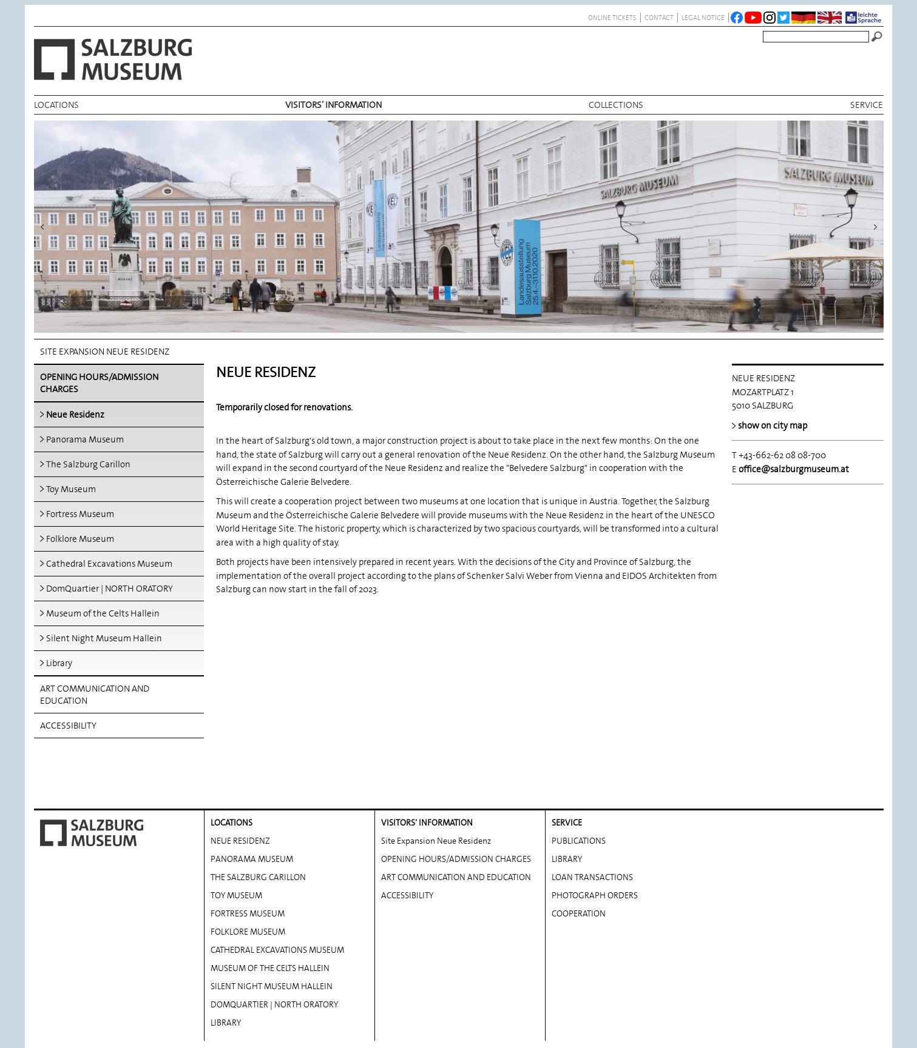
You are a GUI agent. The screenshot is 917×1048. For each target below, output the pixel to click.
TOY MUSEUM (236, 890)
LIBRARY (226, 1017)
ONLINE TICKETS (612, 17)
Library (59, 663)
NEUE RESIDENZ (240, 835)
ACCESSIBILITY (68, 725)
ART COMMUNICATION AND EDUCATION (94, 695)
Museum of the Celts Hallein (103, 613)
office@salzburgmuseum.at (794, 469)
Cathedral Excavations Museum (109, 564)
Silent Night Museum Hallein (104, 638)
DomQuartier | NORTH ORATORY (109, 588)
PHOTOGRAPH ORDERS (595, 890)
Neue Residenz (75, 415)
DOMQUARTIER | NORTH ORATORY (274, 999)
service (866, 105)
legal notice (703, 17)
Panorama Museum (85, 439)
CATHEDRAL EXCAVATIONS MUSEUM (277, 945)
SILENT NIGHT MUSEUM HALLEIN (272, 981)
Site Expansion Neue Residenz (104, 351)
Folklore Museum (80, 539)
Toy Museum (71, 489)
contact (659, 17)
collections (616, 105)
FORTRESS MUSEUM (248, 908)
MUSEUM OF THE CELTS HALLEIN (270, 963)
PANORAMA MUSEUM (252, 854)
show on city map (772, 425)
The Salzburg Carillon (88, 464)
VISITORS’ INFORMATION (333, 105)
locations (56, 105)
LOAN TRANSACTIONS (592, 872)
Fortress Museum (80, 514)
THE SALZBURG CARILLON (258, 872)
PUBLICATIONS (579, 835)
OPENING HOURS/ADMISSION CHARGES (99, 383)
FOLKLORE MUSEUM (248, 926)
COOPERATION (579, 908)
